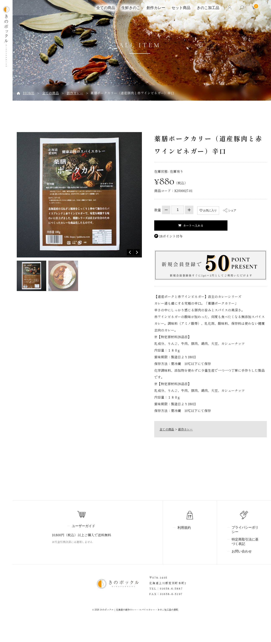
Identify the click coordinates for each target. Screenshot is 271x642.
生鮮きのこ (130, 7)
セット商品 (180, 7)
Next (137, 252)
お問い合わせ (242, 551)
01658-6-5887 (171, 588)
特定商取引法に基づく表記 (245, 541)
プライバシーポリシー (245, 529)
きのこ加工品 (207, 7)
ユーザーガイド (83, 526)
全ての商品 (105, 7)
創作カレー (155, 7)
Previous (130, 252)
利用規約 (184, 528)
